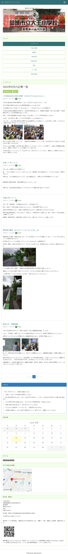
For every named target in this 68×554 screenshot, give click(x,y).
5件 (15, 91)
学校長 (18, 98)
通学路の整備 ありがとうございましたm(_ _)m (21, 230)
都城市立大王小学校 (12, 2)
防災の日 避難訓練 (10, 324)
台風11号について (9, 198)
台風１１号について (10, 163)
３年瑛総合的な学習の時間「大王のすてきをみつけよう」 (24, 96)
